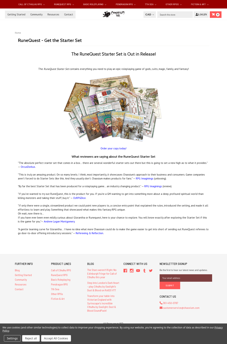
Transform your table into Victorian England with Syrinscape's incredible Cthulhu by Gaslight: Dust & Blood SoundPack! (101, 303)
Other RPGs (174, 4)
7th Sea (150, 4)
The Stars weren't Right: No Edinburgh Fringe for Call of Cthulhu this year (102, 273)
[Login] (201, 14)
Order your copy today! (113, 148)
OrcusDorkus (28, 166)
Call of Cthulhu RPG (31, 4)
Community (36, 14)
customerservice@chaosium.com (180, 307)
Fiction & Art (200, 4)
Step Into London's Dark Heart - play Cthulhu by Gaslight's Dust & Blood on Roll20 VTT (103, 286)
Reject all (31, 338)
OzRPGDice (79, 198)
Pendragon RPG (126, 4)
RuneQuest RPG (64, 4)
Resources (53, 14)
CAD (149, 14)
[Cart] (216, 14)
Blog (17, 270)
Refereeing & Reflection (89, 233)
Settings (12, 338)
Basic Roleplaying (94, 4)
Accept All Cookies (56, 338)
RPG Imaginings (144, 178)
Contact (68, 14)
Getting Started (16, 14)
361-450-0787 (169, 303)
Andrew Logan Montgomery (59, 221)
